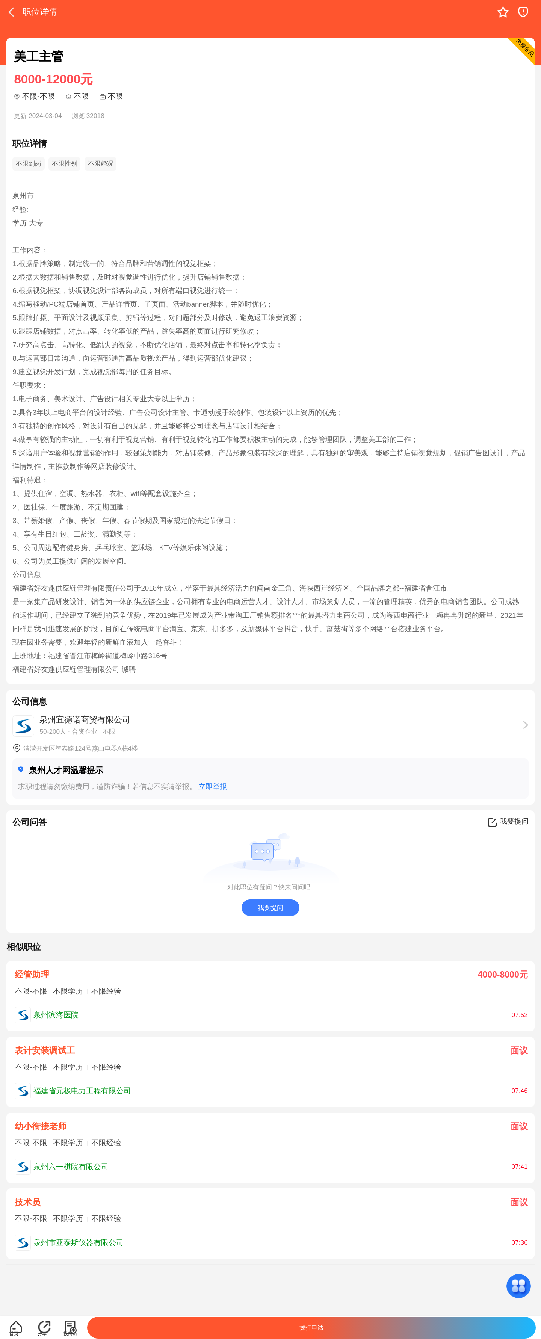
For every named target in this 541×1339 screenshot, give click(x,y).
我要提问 (270, 907)
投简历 (70, 1333)
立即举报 (212, 786)
